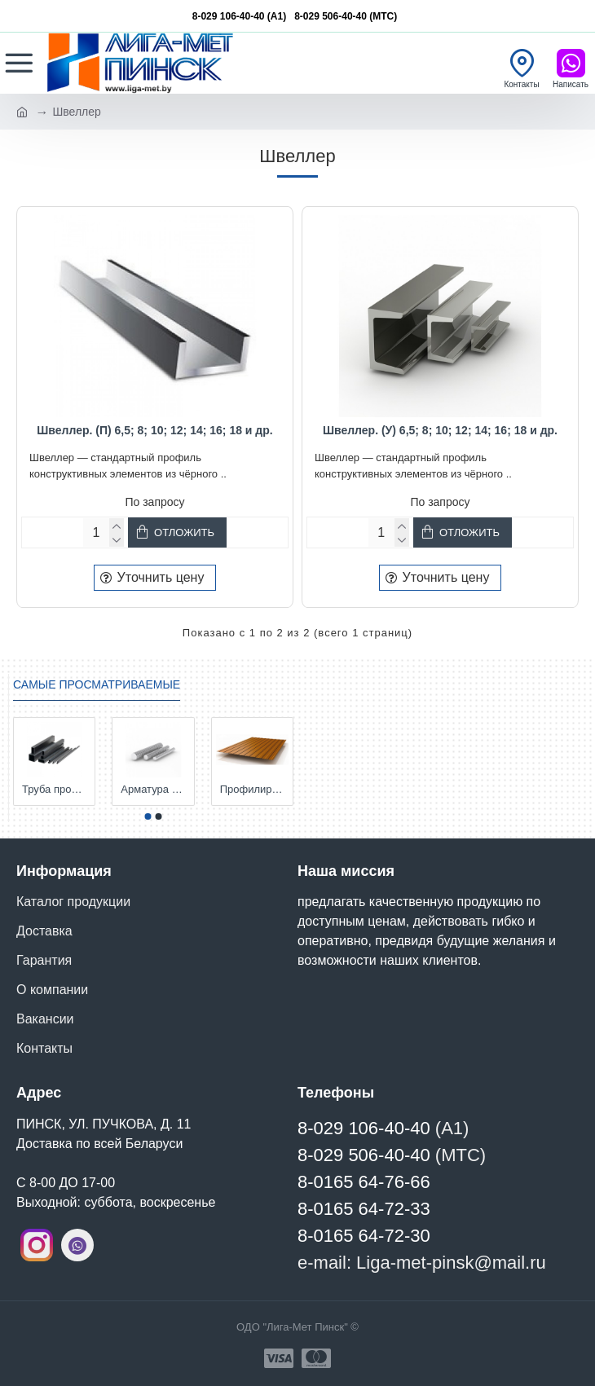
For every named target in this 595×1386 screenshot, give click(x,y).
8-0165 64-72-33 (364, 1209)
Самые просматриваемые (96, 684)
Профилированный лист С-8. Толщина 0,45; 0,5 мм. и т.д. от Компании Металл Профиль (252, 789)
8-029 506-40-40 (364, 1155)
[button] (148, 816)
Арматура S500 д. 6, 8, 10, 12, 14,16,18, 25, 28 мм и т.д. (153, 789)
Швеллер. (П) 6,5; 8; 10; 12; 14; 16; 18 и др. (154, 430)
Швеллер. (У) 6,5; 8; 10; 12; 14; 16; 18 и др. (440, 430)
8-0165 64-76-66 (364, 1182)
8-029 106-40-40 (364, 1128)
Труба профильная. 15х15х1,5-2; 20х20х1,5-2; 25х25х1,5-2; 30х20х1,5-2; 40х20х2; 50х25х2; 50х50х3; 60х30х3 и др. (54, 789)
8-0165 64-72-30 (364, 1235)
